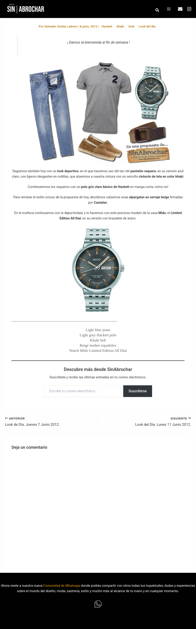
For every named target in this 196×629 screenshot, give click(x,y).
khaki (120, 26)
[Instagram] (189, 9)
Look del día (147, 26)
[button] (157, 10)
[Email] (180, 9)
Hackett (107, 26)
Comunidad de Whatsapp (61, 586)
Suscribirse (138, 391)
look (131, 26)
